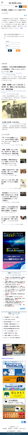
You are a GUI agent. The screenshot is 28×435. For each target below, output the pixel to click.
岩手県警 (14, 91)
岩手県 (9, 91)
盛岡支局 (20, 91)
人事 (15, 123)
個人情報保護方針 (11, 431)
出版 (7, 74)
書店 (17, 73)
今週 (13, 314)
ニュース (3, 12)
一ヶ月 (16, 314)
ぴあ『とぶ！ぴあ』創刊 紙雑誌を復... (12, 337)
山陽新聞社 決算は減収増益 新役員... (12, 326)
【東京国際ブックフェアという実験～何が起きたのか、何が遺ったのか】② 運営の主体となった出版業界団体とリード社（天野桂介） (9, 196)
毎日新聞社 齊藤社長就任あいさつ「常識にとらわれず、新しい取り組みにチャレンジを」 (9, 161)
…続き (10, 80)
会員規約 (19, 431)
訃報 (19, 275)
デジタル (3, 188)
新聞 (7, 12)
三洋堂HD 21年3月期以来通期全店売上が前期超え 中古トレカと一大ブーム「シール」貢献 (13, 69)
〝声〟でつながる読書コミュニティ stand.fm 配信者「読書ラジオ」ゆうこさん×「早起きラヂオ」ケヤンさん (15, 291)
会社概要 (4, 428)
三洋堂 (2, 73)
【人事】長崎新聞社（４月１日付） (12, 296)
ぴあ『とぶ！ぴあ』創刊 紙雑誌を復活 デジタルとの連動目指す (9, 181)
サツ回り (3, 91)
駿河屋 (20, 73)
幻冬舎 (7, 123)
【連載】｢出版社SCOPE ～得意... (11, 333)
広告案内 (16, 428)
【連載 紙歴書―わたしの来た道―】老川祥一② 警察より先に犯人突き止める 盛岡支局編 (13, 87)
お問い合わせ (22, 428)
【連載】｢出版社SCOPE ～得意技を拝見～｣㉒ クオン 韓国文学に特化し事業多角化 (9, 171)
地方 (7, 91)
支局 (17, 91)
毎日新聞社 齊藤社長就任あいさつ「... (12, 324)
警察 (5, 92)
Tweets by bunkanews (7, 358)
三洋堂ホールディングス (10, 73)
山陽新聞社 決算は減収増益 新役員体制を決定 (15, 293)
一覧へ (22, 308)
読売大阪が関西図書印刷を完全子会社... (12, 328)
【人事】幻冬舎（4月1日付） (10, 122)
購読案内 (10, 428)
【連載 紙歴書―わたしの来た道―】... (12, 335)
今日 (10, 314)
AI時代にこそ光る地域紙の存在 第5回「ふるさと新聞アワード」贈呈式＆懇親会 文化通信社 (10, 208)
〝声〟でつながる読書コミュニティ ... (12, 330)
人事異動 (3, 123)
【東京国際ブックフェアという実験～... (12, 317)
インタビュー (4, 145)
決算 (16, 275)
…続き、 (21, 28)
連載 (10, 94)
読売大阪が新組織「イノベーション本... (12, 321)
